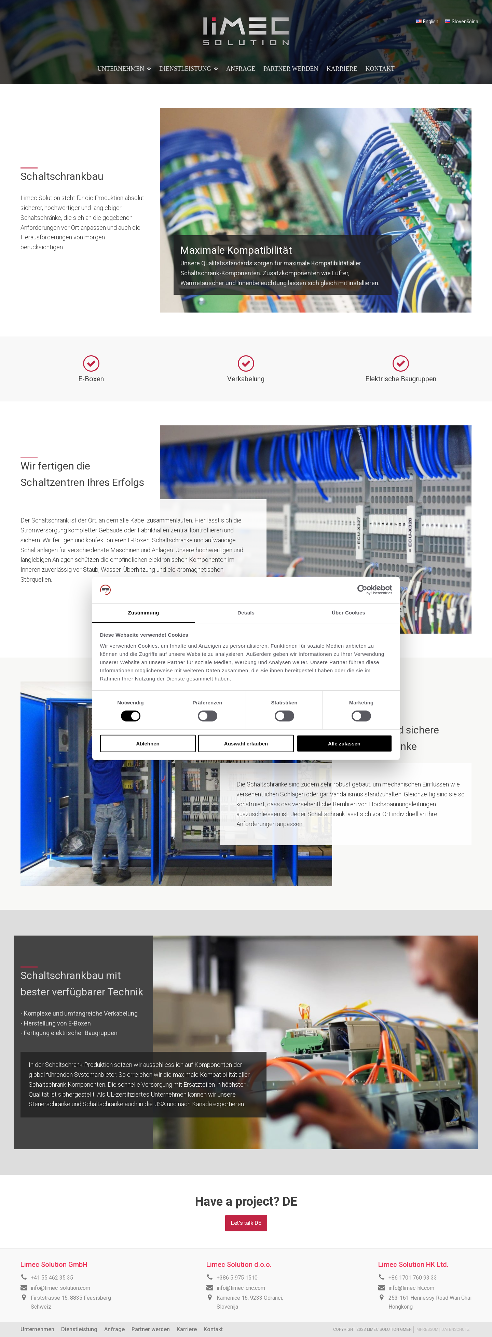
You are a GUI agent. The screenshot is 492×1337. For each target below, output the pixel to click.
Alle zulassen (344, 743)
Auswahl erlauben (246, 743)
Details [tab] (246, 612)
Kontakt (213, 1329)
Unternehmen (37, 1329)
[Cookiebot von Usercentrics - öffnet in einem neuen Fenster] (362, 590)
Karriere (187, 1329)
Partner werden (151, 1329)
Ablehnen (147, 743)
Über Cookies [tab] (348, 612)
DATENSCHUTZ (455, 1329)
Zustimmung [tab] (143, 612)
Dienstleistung (79, 1329)
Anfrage (114, 1329)
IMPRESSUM (427, 1329)
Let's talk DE (246, 1223)
